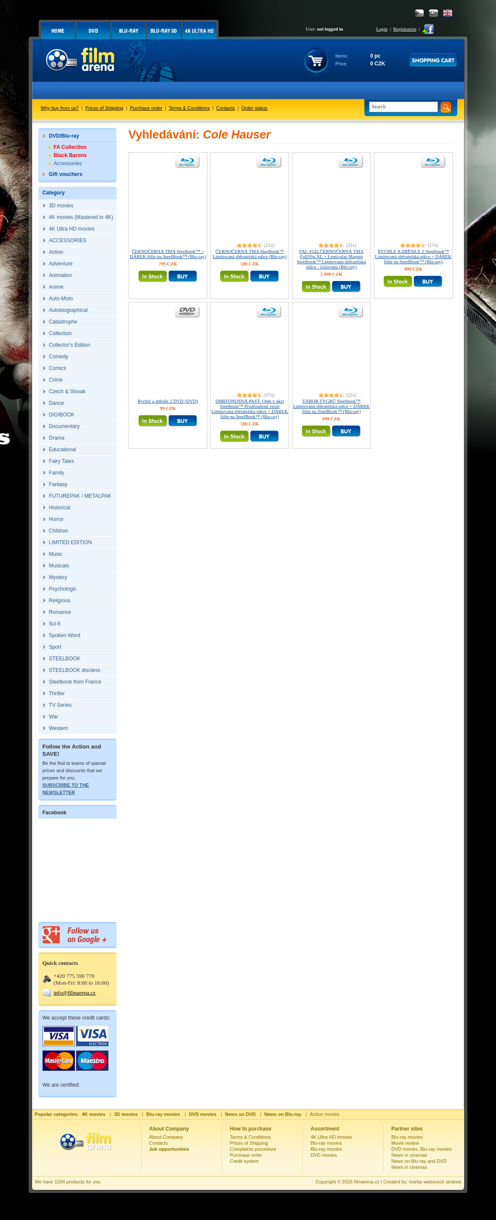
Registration (404, 28)
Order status (254, 108)
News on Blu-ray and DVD (419, 1161)
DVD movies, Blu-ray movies (421, 1149)
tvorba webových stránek (435, 1181)
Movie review (405, 1143)
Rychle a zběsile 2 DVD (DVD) (168, 401)
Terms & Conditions (189, 108)
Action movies (324, 1114)
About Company (166, 1137)
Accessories (68, 163)
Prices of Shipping (104, 108)
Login (382, 28)
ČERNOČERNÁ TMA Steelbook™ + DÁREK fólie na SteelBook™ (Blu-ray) (168, 254)
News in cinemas (409, 1155)
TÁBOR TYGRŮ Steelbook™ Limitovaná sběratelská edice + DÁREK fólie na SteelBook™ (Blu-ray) (331, 406)
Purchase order (146, 108)
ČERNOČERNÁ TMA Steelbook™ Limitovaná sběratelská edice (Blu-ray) (250, 254)
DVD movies (324, 1155)
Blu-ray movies (326, 1143)
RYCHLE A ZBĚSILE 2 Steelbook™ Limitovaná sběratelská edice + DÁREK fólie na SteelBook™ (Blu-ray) (413, 256)
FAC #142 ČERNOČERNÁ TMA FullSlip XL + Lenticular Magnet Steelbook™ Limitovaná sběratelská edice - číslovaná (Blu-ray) (331, 259)
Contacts (225, 108)
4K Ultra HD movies (331, 1137)
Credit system (244, 1161)
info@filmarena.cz (75, 992)
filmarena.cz (366, 1181)
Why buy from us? (60, 108)
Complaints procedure (253, 1149)
